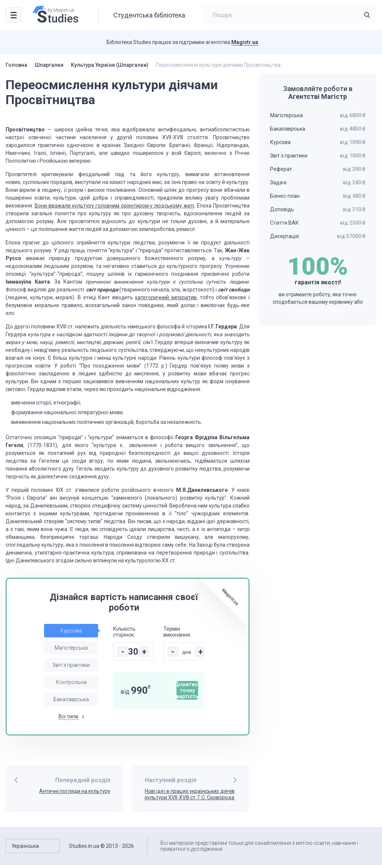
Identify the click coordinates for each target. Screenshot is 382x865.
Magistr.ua (244, 42)
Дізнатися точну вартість (187, 690)
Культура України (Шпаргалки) (109, 65)
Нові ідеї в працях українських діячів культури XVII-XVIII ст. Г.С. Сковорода (190, 794)
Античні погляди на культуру (74, 791)
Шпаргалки (49, 65)
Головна (16, 65)
